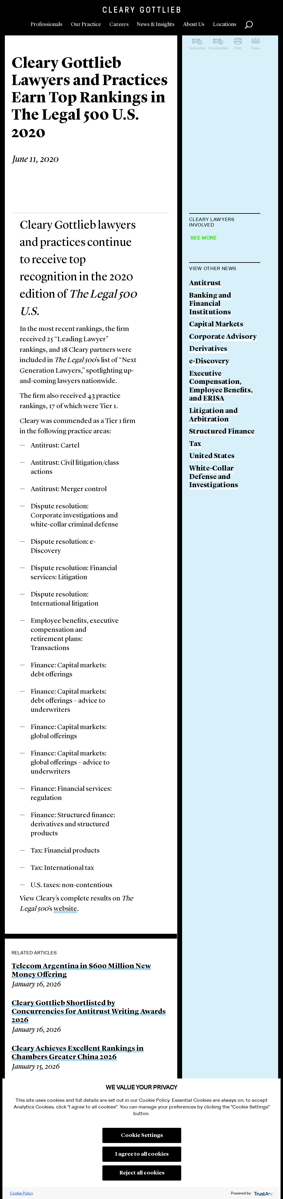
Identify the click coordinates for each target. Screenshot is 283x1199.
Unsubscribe (218, 48)
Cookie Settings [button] (142, 1135)
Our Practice (86, 24)
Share (255, 48)
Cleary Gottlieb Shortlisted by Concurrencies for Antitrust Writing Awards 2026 (89, 1012)
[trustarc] (262, 1193)
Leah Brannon (212, 317)
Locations (224, 24)
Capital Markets (216, 454)
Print (237, 48)
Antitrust (205, 412)
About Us (194, 24)
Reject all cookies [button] (142, 1173)
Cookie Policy (21, 1193)
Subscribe (197, 48)
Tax (195, 573)
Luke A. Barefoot (217, 263)
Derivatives (208, 478)
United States (212, 586)
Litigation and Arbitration (213, 545)
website (65, 909)
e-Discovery (209, 490)
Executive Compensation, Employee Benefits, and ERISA (221, 516)
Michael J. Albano (218, 239)
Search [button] (249, 25)
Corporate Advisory (223, 466)
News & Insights (156, 24)
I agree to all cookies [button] (142, 1154)
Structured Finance (222, 561)
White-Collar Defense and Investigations (213, 606)
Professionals (46, 24)
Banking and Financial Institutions (210, 433)
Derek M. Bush (213, 341)
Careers (119, 24)
